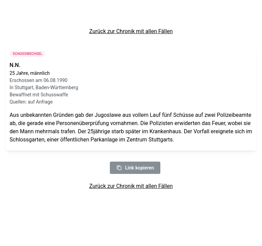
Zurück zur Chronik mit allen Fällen (131, 31)
